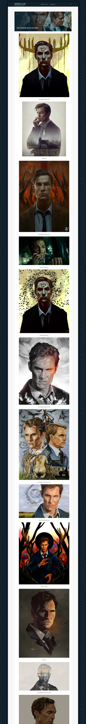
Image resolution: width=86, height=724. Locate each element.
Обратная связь (44, 4)
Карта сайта (52, 4)
